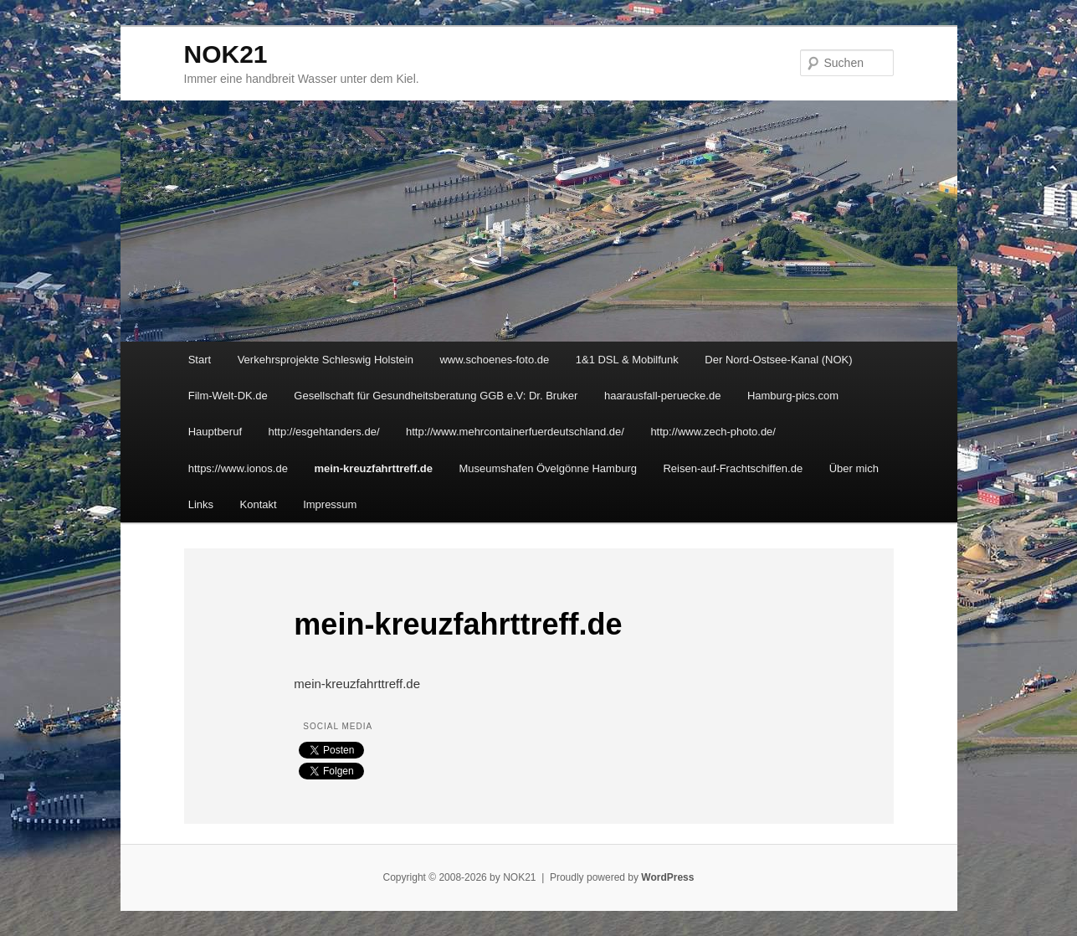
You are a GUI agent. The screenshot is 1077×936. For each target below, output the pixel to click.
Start (199, 359)
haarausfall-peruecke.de (662, 395)
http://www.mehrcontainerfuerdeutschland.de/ (515, 431)
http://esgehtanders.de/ (324, 431)
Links (200, 504)
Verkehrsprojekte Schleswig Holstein (325, 359)
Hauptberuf (215, 431)
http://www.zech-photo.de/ (713, 431)
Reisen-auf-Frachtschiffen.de (733, 468)
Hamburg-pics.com (793, 395)
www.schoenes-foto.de (494, 359)
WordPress (667, 877)
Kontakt (258, 504)
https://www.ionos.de (238, 468)
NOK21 (226, 54)
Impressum (329, 504)
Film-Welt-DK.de (228, 395)
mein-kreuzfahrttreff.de (373, 468)
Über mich (854, 468)
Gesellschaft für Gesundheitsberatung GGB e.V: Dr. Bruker (435, 395)
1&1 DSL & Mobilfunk (627, 359)
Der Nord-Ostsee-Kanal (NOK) (778, 359)
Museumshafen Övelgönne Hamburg (548, 468)
